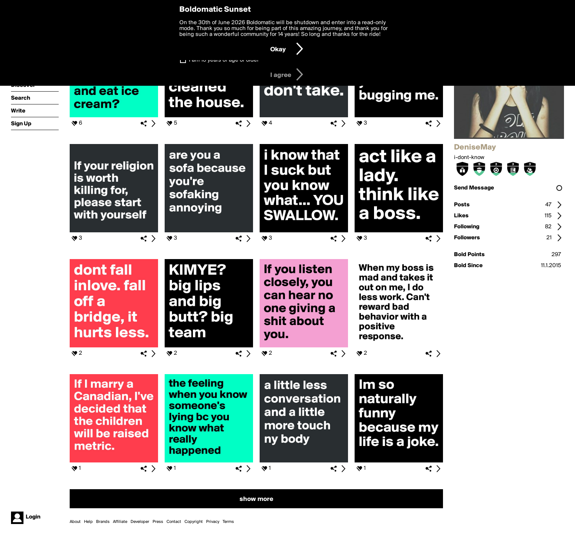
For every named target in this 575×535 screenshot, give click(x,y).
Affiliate (120, 522)
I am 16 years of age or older (224, 60)
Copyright (193, 522)
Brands (103, 522)
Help (88, 522)
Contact (173, 522)
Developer (140, 522)
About (75, 522)
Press (158, 522)
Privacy (212, 522)
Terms (228, 522)
